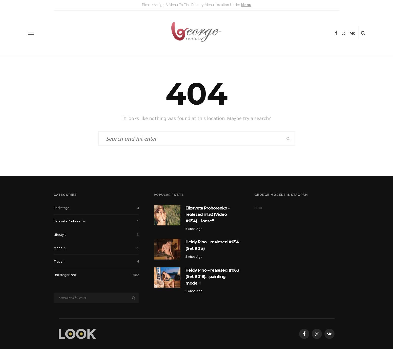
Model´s (96, 248)
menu (246, 5)
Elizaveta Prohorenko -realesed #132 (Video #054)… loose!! (207, 214)
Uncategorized (96, 274)
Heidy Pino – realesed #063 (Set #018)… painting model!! (212, 277)
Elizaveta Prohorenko (96, 221)
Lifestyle (96, 234)
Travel (96, 261)
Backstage (96, 208)
